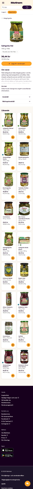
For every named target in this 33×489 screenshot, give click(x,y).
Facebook (5, 419)
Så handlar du (6, 400)
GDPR (3, 484)
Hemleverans (5, 402)
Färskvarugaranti (7, 405)
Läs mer (4, 86)
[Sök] (3, 7)
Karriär (4, 435)
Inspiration (5, 395)
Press (4, 438)
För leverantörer (7, 416)
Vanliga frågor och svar (10, 398)
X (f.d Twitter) (7, 421)
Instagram (5, 424)
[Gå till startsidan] (16, 3)
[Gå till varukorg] (27, 7)
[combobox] (12, 7)
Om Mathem (5, 433)
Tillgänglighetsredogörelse (10, 480)
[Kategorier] (3, 3)
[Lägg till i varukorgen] (13, 137)
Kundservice (5, 414)
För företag (5, 440)
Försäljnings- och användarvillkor (12, 475)
